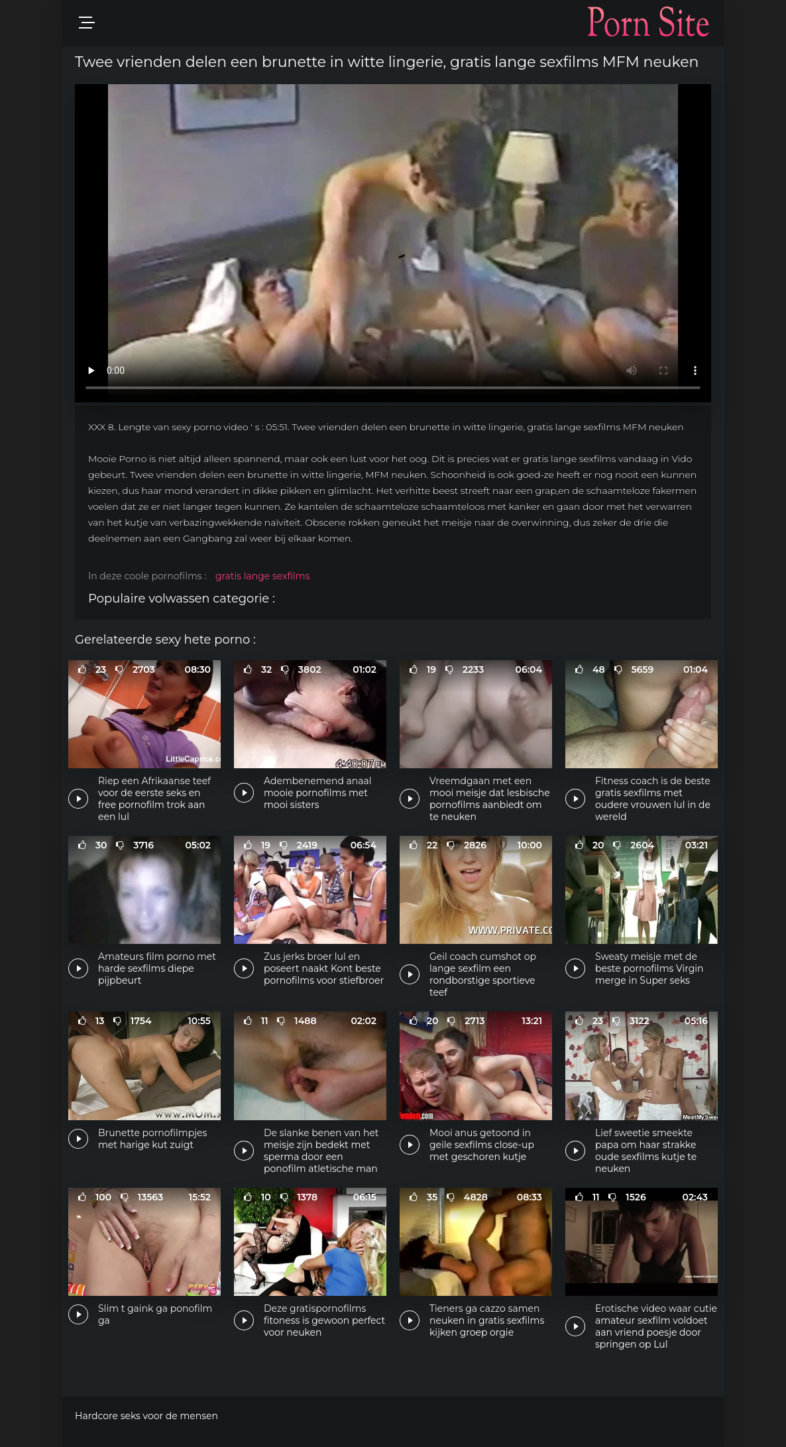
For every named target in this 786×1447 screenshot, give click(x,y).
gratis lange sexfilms (262, 576)
